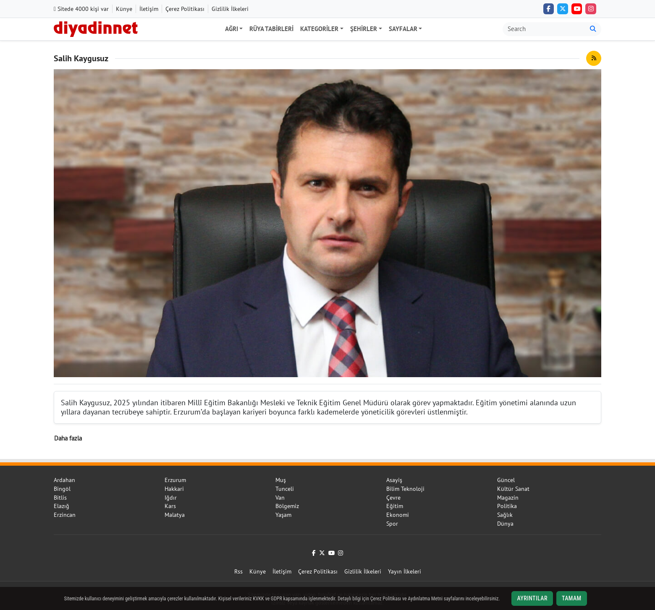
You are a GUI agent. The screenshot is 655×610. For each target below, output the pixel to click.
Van (280, 497)
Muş (280, 480)
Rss (238, 571)
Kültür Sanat (513, 489)
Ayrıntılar (532, 598)
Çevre (393, 497)
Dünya (505, 523)
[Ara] (593, 29)
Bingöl (62, 489)
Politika (507, 506)
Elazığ (61, 506)
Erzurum (175, 480)
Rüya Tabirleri (271, 29)
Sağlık (505, 515)
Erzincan (65, 515)
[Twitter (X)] (562, 8)
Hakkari (174, 489)
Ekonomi (397, 515)
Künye (124, 9)
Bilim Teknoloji (405, 489)
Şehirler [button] (363, 29)
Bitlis (60, 497)
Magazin (508, 497)
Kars (170, 506)
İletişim (148, 9)
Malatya (175, 515)
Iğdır (171, 497)
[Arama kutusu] (544, 29)
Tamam (572, 598)
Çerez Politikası (184, 9)
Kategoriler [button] (319, 29)
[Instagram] (590, 8)
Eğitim (394, 506)
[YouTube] (576, 8)
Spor (392, 523)
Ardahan (64, 480)
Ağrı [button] (231, 29)
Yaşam (283, 515)
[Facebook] (548, 8)
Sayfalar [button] (403, 29)
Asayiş (394, 480)
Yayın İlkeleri (404, 571)
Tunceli (284, 489)
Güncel (506, 480)
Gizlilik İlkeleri (230, 9)
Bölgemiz (287, 506)
